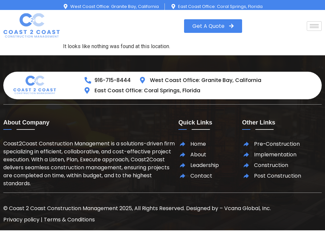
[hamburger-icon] (314, 26)
